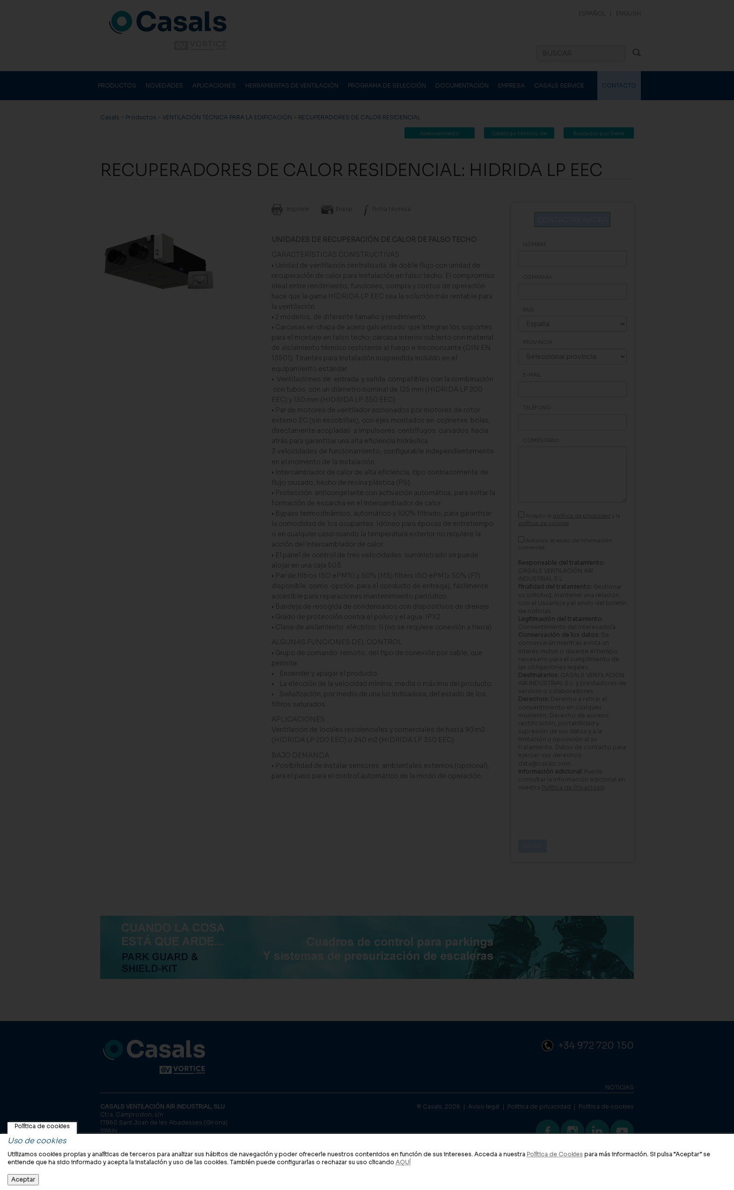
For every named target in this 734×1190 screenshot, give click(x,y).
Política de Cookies (555, 1154)
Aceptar (23, 1179)
